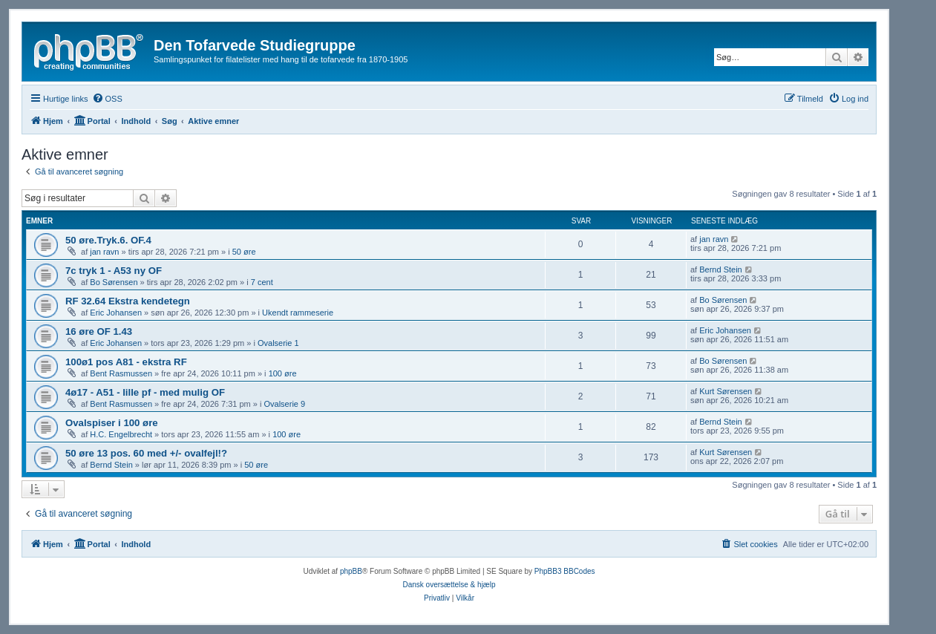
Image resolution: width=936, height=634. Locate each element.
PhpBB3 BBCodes (564, 571)
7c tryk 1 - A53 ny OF (113, 270)
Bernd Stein (720, 269)
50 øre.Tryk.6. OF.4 (108, 240)
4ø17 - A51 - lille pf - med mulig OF (145, 392)
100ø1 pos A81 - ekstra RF (126, 361)
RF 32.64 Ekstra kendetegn (127, 301)
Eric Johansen (116, 312)
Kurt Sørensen (725, 391)
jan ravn (104, 251)
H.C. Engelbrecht (121, 434)
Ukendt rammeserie (297, 312)
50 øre (244, 251)
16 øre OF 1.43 (98, 331)
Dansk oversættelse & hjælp (448, 585)
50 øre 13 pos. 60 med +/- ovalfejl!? (146, 453)
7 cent (262, 282)
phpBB (351, 571)
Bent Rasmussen (121, 373)
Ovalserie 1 (278, 343)
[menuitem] (107, 99)
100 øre (283, 373)
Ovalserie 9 (285, 403)
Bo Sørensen (113, 282)
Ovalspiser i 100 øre (111, 422)
